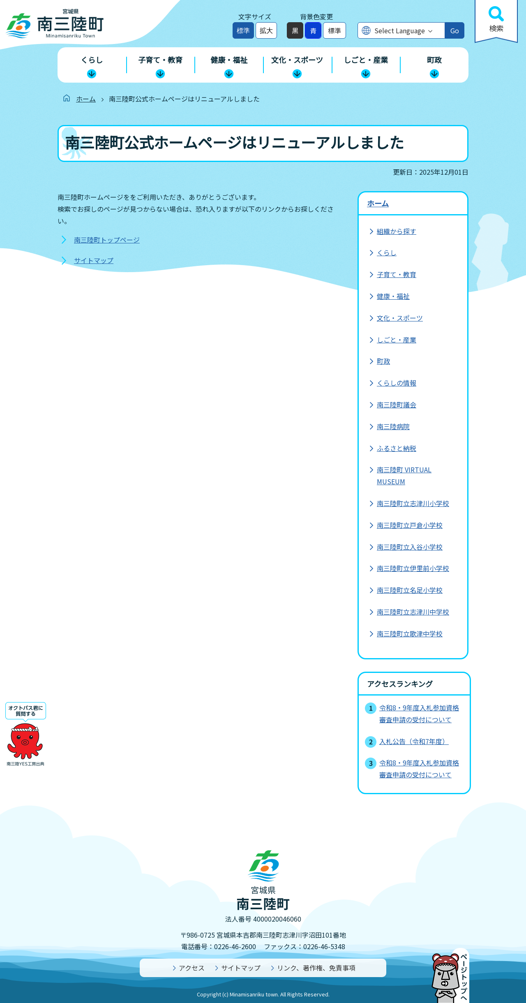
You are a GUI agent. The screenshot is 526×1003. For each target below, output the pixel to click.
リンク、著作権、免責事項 (316, 968)
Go (454, 30)
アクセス (192, 968)
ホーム (86, 99)
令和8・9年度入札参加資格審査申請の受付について (419, 713)
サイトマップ (93, 260)
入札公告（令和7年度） (414, 741)
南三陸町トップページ (107, 240)
